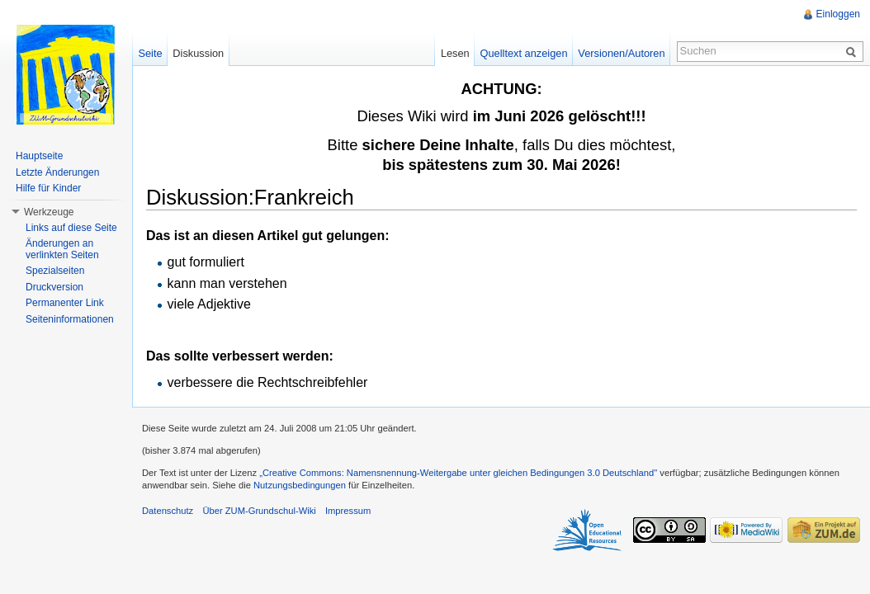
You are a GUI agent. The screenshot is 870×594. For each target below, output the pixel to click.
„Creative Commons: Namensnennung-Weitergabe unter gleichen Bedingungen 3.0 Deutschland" (458, 473)
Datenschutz (167, 511)
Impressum (348, 511)
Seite (150, 53)
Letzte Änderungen (57, 172)
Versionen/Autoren (621, 53)
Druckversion (54, 287)
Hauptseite (39, 156)
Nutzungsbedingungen (299, 485)
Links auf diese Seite (71, 227)
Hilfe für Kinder (48, 188)
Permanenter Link (65, 303)
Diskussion (198, 53)
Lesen (455, 53)
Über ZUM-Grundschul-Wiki (258, 511)
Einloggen (838, 14)
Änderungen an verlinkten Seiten (62, 249)
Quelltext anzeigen (524, 53)
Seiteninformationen (70, 319)
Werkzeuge (48, 212)
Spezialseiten (55, 270)
